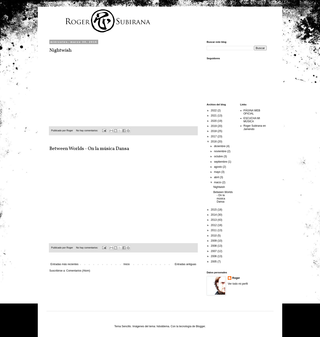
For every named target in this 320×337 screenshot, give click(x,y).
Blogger (200, 326)
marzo (218, 182)
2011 (214, 230)
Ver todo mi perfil (238, 283)
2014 (214, 214)
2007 (214, 251)
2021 (214, 115)
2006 (214, 256)
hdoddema (163, 326)
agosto (218, 166)
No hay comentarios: (87, 130)
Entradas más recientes (64, 264)
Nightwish (60, 50)
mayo (217, 171)
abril (217, 177)
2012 (214, 225)
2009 (214, 240)
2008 (214, 245)
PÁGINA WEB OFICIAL (252, 112)
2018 (214, 131)
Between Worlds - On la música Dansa (89, 148)
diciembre (220, 146)
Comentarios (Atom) (78, 270)
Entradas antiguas (185, 264)
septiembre (221, 161)
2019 (214, 126)
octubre (219, 156)
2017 (214, 136)
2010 (214, 235)
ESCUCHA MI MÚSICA (252, 120)
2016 (214, 141)
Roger (236, 278)
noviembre (220, 151)
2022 (214, 110)
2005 (214, 261)
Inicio (127, 264)
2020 (214, 120)
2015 (214, 209)
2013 (214, 219)
